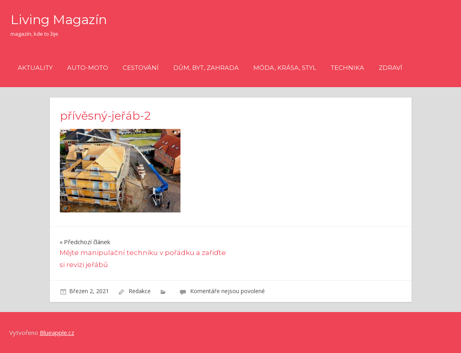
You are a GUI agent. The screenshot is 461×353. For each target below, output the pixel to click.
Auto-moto (87, 67)
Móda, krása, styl (284, 67)
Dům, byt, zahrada (206, 67)
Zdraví (390, 67)
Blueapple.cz (57, 333)
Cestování (141, 67)
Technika (347, 67)
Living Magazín (58, 19)
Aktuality (35, 67)
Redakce (140, 291)
